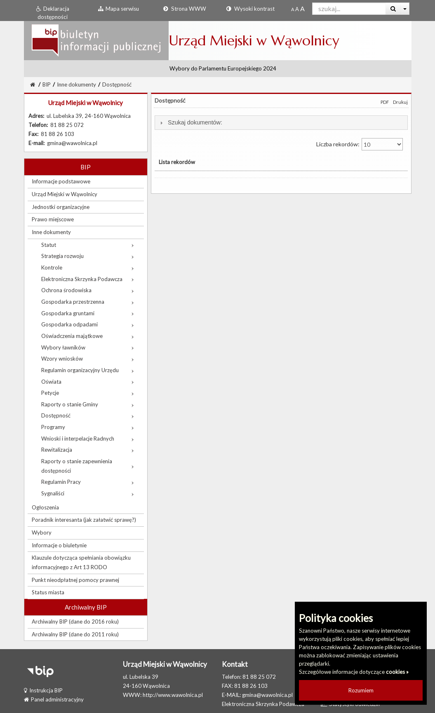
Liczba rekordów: (359, 144)
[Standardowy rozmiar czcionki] (292, 9)
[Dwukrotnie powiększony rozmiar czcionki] (302, 9)
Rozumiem (361, 690)
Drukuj (400, 102)
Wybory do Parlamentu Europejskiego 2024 (222, 68)
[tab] (281, 122)
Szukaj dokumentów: (195, 122)
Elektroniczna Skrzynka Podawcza (263, 704)
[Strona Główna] (32, 84)
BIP (46, 84)
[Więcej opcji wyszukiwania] (405, 8)
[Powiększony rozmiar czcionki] (297, 9)
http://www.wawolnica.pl (173, 695)
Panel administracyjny (54, 699)
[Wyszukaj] (393, 8)
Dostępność (117, 84)
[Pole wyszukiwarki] (349, 8)
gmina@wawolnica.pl (267, 695)
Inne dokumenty (76, 84)
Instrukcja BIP (43, 690)
